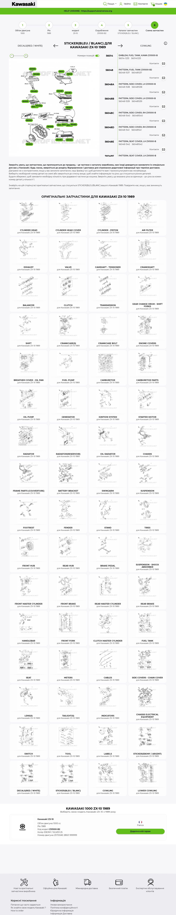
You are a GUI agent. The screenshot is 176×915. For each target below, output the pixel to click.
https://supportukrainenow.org (96, 11)
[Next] (120, 46)
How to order (17, 910)
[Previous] (55, 46)
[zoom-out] (12, 56)
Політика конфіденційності (64, 908)
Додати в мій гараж (140, 831)
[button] (165, 43)
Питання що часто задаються (25, 905)
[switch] (97, 56)
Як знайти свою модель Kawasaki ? (28, 908)
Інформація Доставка (61, 913)
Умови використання (61, 905)
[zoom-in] (26, 56)
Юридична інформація (62, 910)
